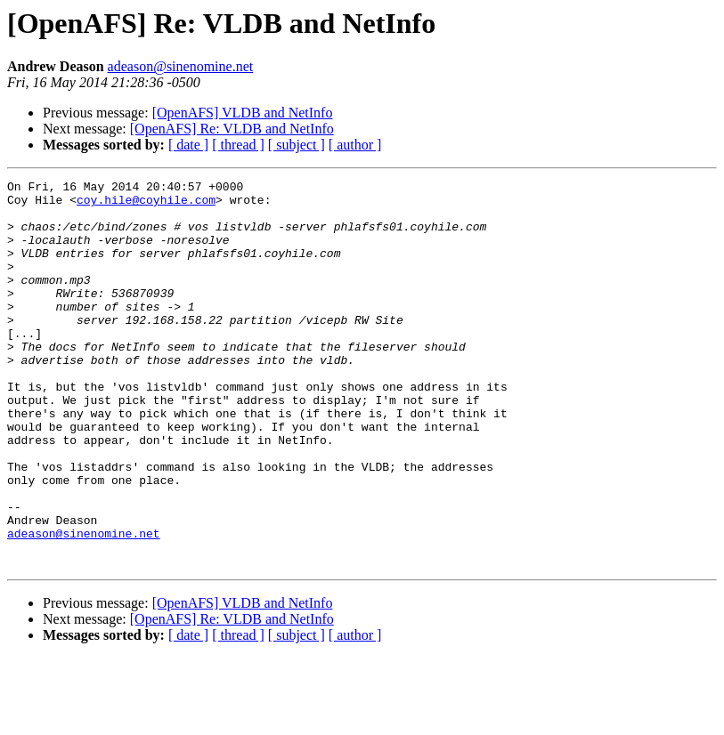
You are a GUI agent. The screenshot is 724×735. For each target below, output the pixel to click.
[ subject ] (296, 144)
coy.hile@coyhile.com (146, 205)
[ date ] (188, 144)
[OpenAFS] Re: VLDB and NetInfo (232, 128)
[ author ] (355, 144)
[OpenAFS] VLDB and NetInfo (242, 112)
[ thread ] (238, 144)
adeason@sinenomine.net (181, 66)
